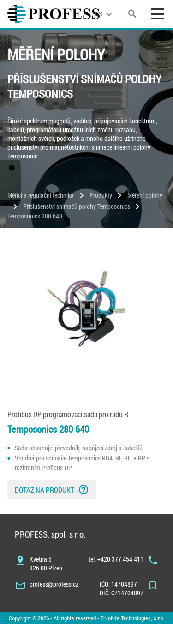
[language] (104, 14)
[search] (132, 14)
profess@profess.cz (54, 584)
